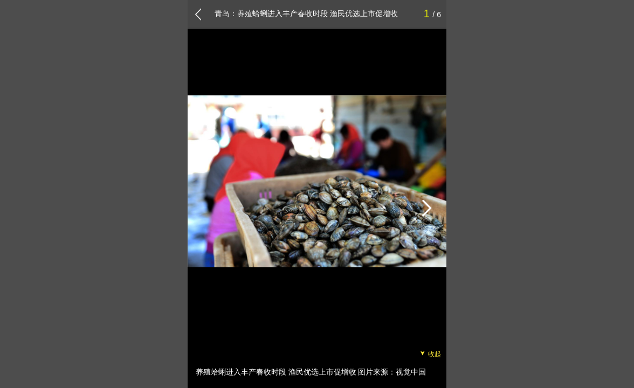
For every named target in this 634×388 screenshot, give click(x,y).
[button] (425, 208)
